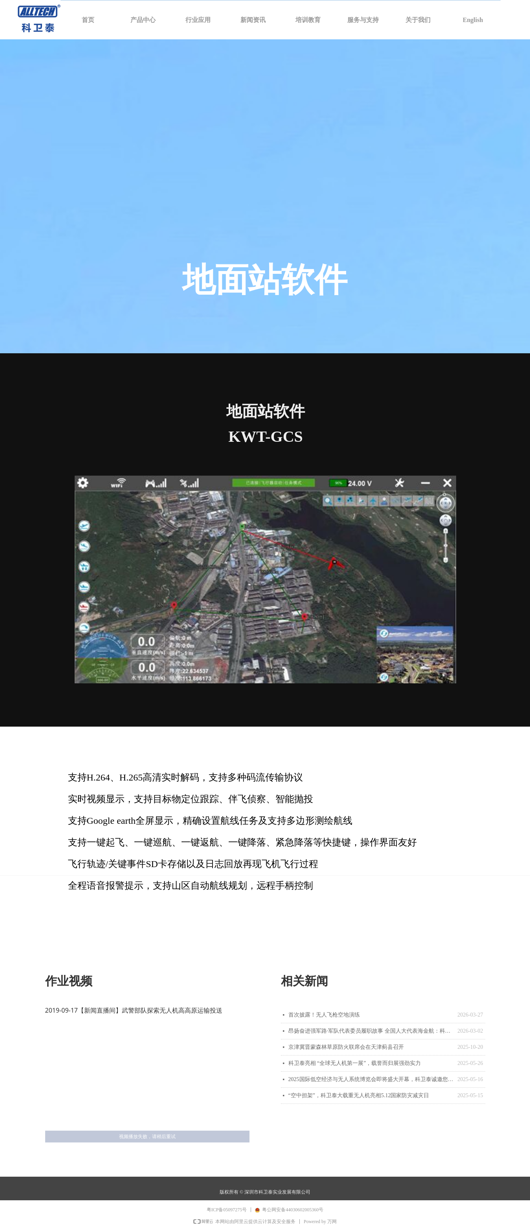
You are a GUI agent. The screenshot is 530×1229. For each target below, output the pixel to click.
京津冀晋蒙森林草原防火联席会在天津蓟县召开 (346, 1047)
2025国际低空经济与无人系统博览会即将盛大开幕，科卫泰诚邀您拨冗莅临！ (371, 1079)
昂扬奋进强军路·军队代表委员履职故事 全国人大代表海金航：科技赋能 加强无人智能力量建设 (371, 1031)
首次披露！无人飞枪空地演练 (324, 1015)
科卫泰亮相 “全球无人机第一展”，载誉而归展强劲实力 (354, 1063)
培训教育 (308, 20)
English (473, 20)
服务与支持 (363, 20)
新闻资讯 (253, 20)
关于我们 (418, 20)
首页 (88, 20)
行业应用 (198, 20)
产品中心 (143, 20)
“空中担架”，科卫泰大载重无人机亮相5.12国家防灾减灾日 (358, 1095)
